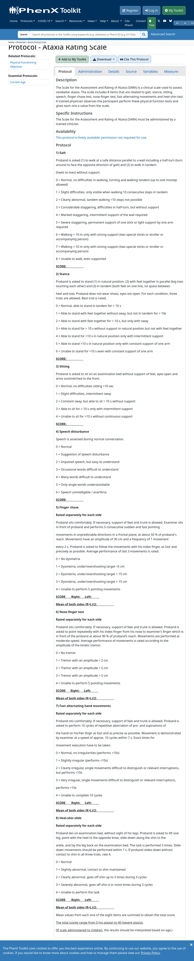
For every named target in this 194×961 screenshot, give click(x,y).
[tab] (65, 71)
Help (103, 21)
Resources (75, 21)
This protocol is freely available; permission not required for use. (101, 137)
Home (14, 21)
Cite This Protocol (134, 59)
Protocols (27, 21)
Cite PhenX (129, 23)
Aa (185, 22)
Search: (21, 34)
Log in (151, 10)
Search (60, 21)
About (115, 21)
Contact (141, 21)
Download (102, 59)
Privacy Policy (150, 953)
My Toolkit (174, 10)
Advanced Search (163, 34)
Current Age (18, 82)
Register (130, 10)
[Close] (191, 944)
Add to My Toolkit (72, 59)
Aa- (177, 22)
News (91, 21)
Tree (151, 23)
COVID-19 (44, 21)
